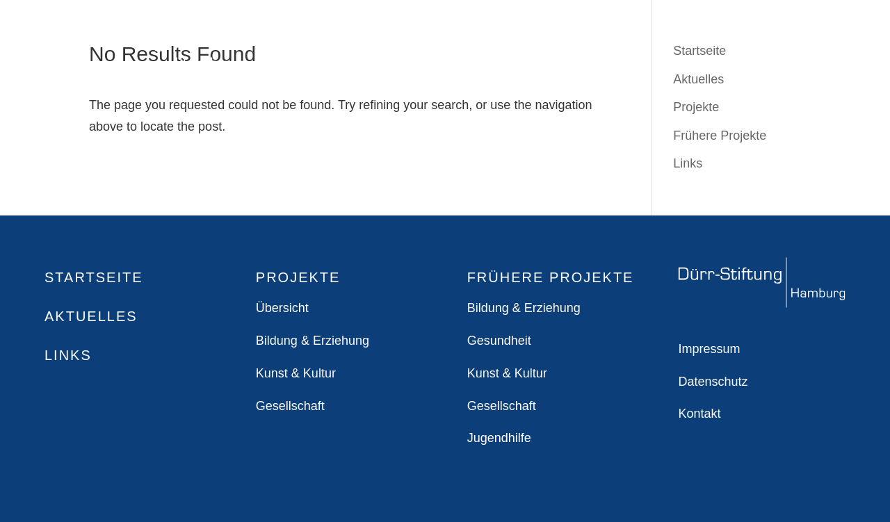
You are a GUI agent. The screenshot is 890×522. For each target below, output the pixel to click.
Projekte (696, 107)
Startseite (93, 277)
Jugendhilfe (499, 438)
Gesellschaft (290, 406)
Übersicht (282, 308)
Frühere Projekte (719, 135)
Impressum (709, 349)
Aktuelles (91, 316)
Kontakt (699, 414)
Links (687, 163)
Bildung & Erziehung (312, 341)
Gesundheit (499, 341)
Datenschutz (712, 382)
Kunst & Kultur (296, 373)
